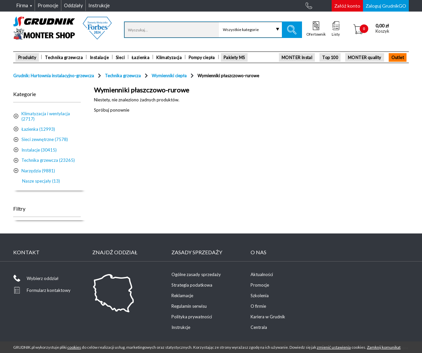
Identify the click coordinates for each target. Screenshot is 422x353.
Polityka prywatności (191, 316)
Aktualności (262, 274)
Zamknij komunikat (384, 347)
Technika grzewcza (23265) (48, 160)
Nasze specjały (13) (41, 181)
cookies (74, 347)
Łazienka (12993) (38, 129)
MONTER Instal (297, 57)
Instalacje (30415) (39, 150)
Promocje (260, 285)
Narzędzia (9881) (38, 170)
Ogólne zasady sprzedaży (196, 274)
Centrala (259, 327)
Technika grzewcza (64, 57)
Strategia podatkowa (191, 285)
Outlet (397, 57)
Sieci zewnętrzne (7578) (44, 139)
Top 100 (330, 57)
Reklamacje (182, 295)
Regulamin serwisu (189, 306)
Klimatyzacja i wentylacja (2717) (45, 116)
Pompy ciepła (202, 57)
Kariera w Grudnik (268, 316)
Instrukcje (180, 327)
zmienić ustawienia (334, 347)
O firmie (258, 306)
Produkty (27, 57)
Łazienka (140, 57)
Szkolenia (260, 295)
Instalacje (99, 57)
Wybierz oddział (42, 278)
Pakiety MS (234, 57)
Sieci (120, 57)
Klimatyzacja (169, 57)
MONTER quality (364, 57)
